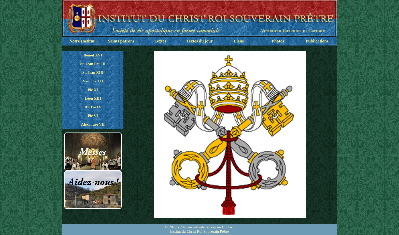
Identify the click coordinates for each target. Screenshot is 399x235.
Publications (317, 41)
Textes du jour (199, 41)
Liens (239, 41)
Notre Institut (81, 41)
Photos (278, 41)
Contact (228, 227)
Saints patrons (121, 41)
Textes (160, 41)
